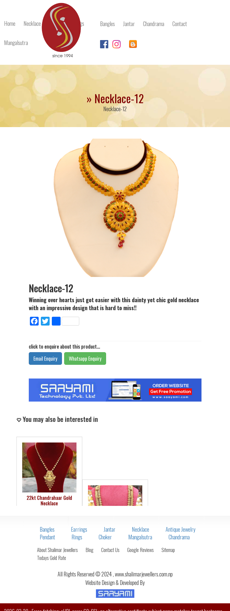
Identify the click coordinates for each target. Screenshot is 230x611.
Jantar (109, 529)
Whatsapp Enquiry (85, 358)
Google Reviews (140, 549)
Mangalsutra (140, 537)
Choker (105, 537)
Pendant (47, 537)
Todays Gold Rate (51, 557)
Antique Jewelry (180, 529)
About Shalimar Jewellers (57, 549)
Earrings (79, 529)
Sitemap (168, 549)
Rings (77, 537)
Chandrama (179, 537)
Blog (89, 549)
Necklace (140, 529)
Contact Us (110, 549)
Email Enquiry (45, 358)
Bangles (47, 529)
